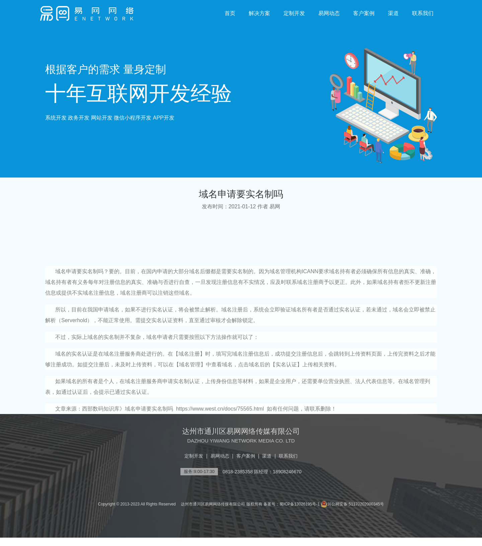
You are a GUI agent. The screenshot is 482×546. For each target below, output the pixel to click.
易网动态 (329, 13)
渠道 (393, 13)
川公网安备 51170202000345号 (352, 504)
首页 (230, 13)
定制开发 (294, 13)
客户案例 (364, 13)
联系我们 (422, 13)
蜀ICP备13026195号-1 (299, 504)
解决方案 (259, 13)
